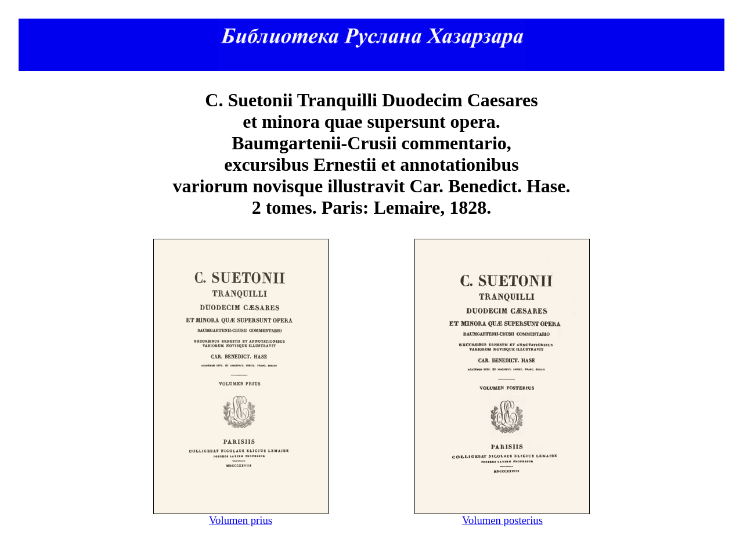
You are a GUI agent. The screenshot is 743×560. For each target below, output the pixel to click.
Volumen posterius (502, 520)
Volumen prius (240, 520)
